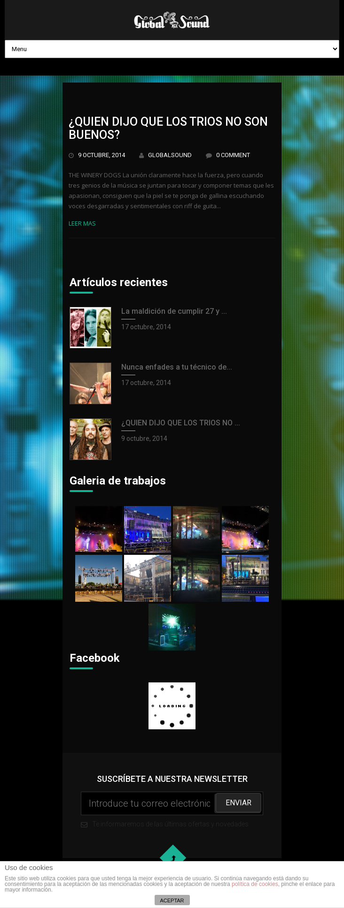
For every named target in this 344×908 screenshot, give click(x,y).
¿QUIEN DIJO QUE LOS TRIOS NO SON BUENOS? (168, 128)
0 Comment (233, 155)
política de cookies (255, 884)
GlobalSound (170, 155)
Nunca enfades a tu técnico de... (176, 367)
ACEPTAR (172, 900)
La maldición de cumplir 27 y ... (174, 311)
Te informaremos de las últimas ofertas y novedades (172, 810)
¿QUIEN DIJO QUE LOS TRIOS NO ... (180, 422)
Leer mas (82, 223)
